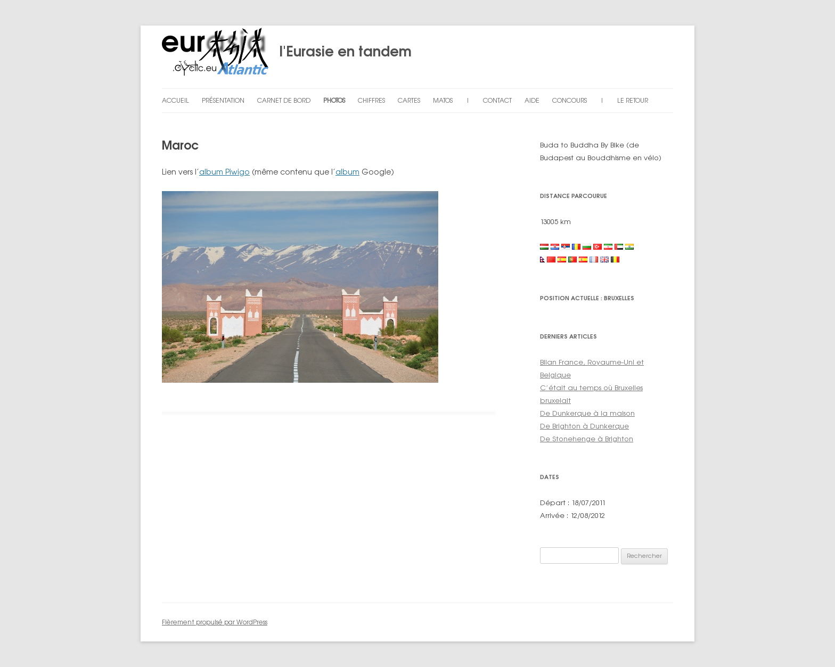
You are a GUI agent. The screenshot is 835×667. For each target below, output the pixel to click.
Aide (532, 100)
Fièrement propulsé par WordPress (214, 622)
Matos (443, 100)
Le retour (632, 100)
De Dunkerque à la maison (587, 413)
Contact (497, 100)
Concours (569, 100)
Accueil (175, 100)
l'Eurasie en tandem (287, 57)
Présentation (223, 100)
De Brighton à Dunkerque (584, 426)
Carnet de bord (283, 100)
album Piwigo (224, 171)
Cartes (409, 100)
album (347, 171)
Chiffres (371, 100)
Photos (334, 100)
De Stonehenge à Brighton (586, 438)
